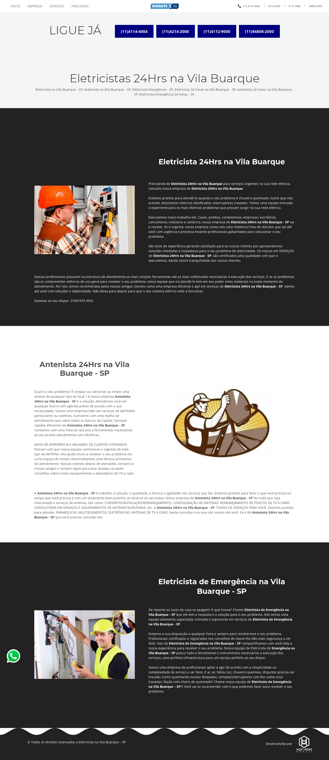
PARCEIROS (80, 6)
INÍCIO (15, 6)
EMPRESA (35, 6)
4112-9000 (294, 6)
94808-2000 (315, 6)
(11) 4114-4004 (251, 6)
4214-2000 (274, 6)
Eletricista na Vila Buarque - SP (102, 742)
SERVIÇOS (56, 6)
